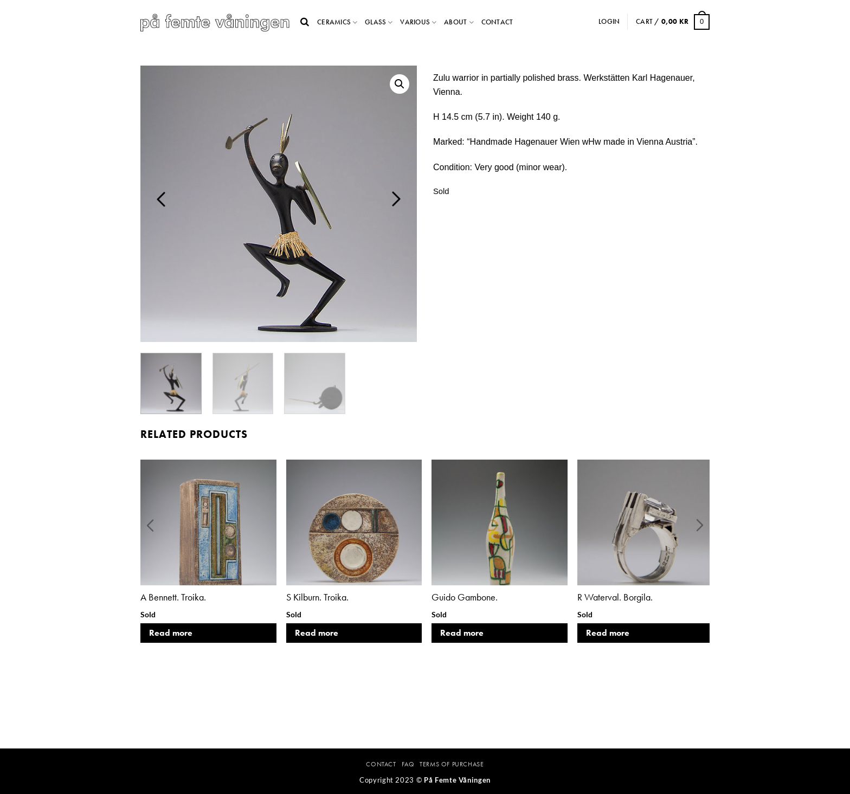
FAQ (408, 764)
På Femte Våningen (457, 780)
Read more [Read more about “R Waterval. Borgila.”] (607, 632)
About (455, 22)
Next (396, 199)
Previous (161, 199)
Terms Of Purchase (452, 764)
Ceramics (334, 22)
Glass (375, 22)
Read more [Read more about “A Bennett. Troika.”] (170, 632)
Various (415, 22)
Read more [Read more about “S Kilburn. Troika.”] (316, 632)
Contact (497, 22)
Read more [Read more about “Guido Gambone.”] (462, 632)
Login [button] (609, 21)
